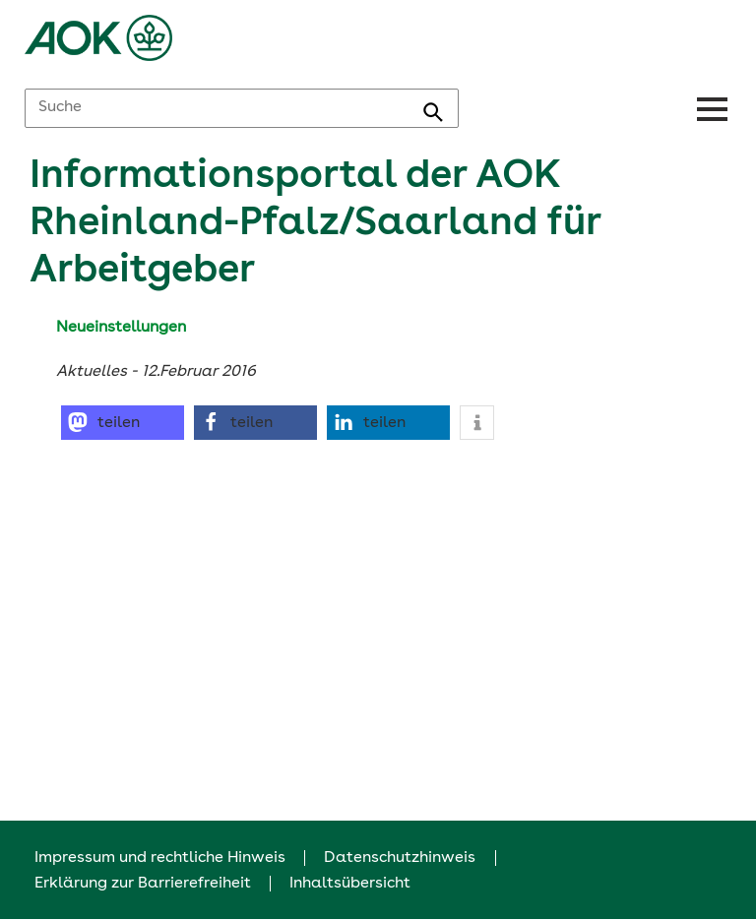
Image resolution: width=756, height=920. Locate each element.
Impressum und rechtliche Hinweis (159, 858)
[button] (122, 422)
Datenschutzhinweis (399, 858)
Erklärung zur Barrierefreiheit (142, 883)
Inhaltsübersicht (349, 883)
